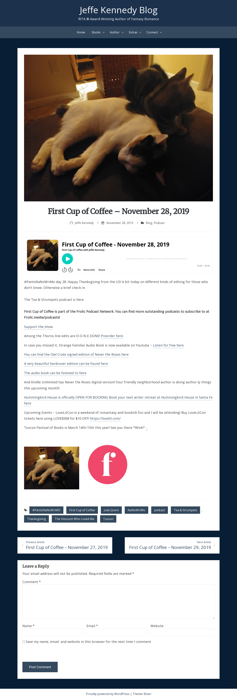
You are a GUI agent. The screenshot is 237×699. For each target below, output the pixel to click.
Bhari (147, 694)
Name (28, 626)
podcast (159, 510)
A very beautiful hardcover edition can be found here (66, 363)
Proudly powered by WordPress (108, 694)
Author (115, 32)
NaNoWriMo (136, 510)
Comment (31, 582)
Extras (133, 32)
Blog (149, 223)
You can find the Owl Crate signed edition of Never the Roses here (76, 354)
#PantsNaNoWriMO (46, 510)
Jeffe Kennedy (84, 223)
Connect (152, 32)
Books (96, 32)
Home (81, 32)
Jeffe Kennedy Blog (118, 10)
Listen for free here (168, 345)
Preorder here (112, 336)
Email (92, 626)
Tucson (108, 519)
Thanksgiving (36, 519)
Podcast (159, 223)
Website (157, 626)
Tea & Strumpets (185, 510)
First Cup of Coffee (82, 510)
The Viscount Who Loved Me (74, 519)
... (147, 427)
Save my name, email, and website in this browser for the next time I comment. (89, 641)
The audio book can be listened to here (55, 373)
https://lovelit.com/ (105, 418)
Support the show (38, 326)
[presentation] (47, 653)
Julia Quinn (111, 510)
